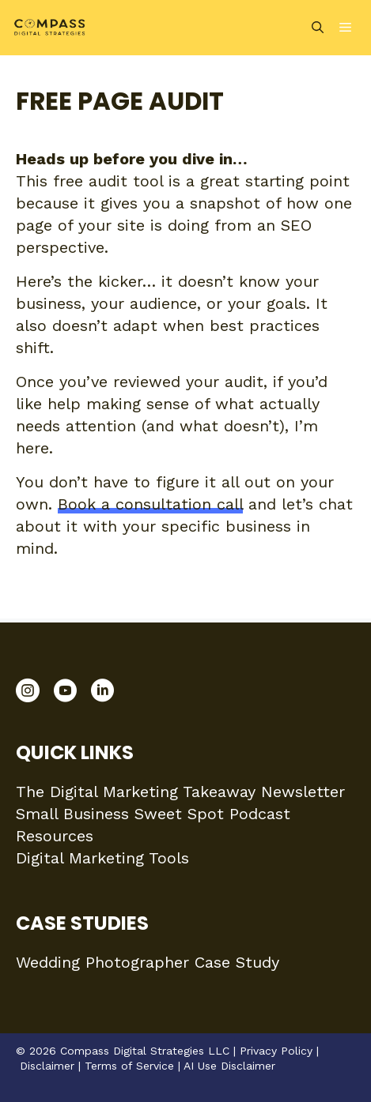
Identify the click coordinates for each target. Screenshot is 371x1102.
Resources (54, 835)
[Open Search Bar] (317, 27)
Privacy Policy (276, 1050)
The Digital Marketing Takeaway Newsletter (180, 791)
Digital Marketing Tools (102, 857)
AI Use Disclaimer (229, 1065)
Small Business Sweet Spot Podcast (153, 813)
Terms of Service (129, 1065)
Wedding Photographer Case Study (147, 962)
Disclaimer (47, 1065)
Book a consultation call (150, 504)
